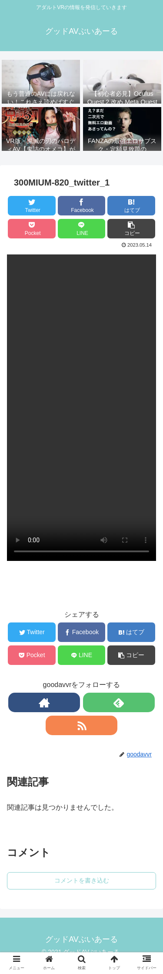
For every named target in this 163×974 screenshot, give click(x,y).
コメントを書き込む (81, 880)
